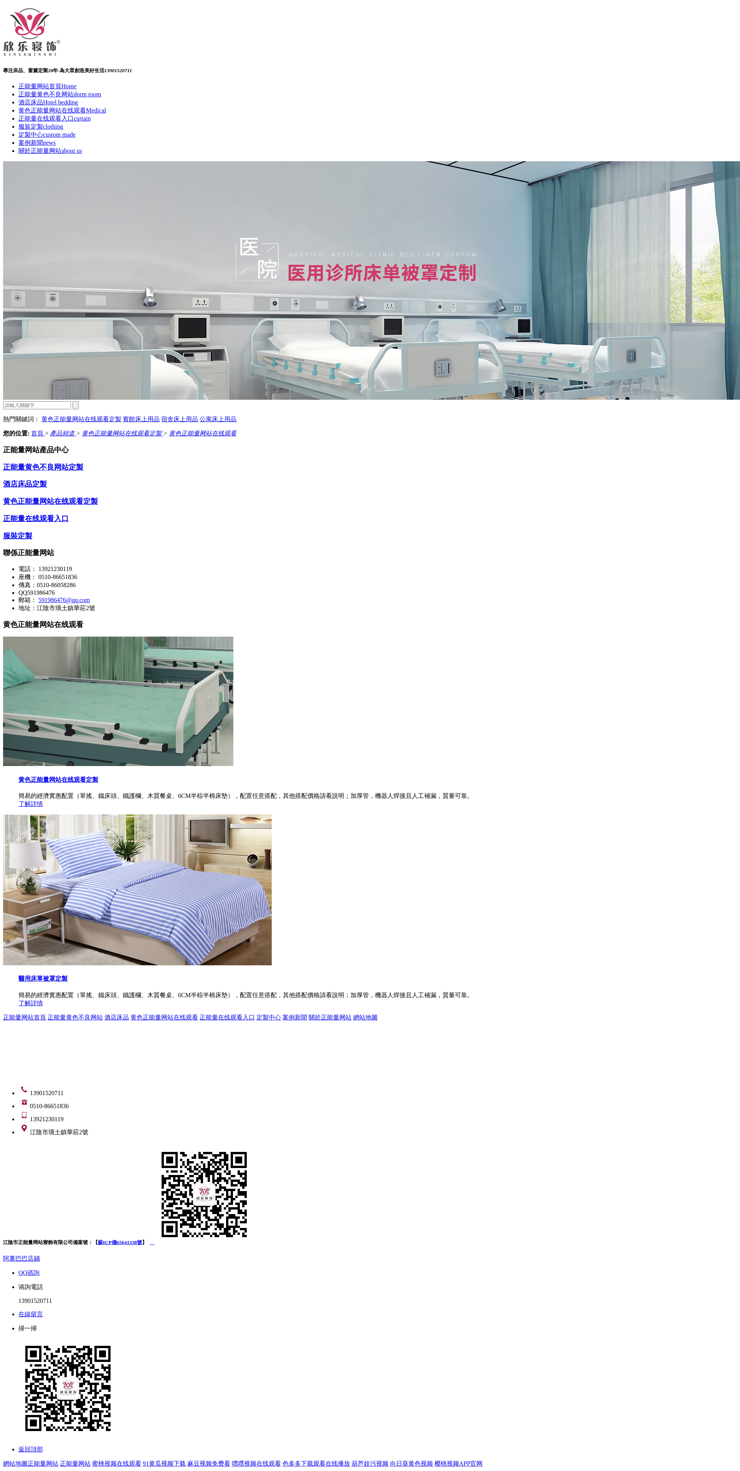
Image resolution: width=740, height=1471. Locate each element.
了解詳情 (30, 804)
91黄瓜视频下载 (164, 1463)
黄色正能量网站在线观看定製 (81, 419)
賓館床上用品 (141, 419)
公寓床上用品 (218, 419)
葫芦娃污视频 (370, 1463)
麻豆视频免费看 (208, 1463)
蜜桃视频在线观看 (116, 1463)
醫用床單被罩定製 (43, 978)
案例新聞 (37, 142)
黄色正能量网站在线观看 (62, 110)
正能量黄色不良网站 (59, 94)
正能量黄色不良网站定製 (43, 467)
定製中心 (47, 134)
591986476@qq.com (64, 600)
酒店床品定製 (25, 484)
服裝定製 (40, 126)
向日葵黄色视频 (411, 1463)
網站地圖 (365, 1017)
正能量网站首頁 (47, 86)
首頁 (38, 433)
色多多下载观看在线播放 (316, 1463)
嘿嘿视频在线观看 (256, 1463)
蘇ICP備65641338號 (120, 1242)
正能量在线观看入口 (54, 118)
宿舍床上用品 (179, 419)
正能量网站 (43, 1463)
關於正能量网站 (50, 150)
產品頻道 (63, 433)
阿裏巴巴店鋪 (21, 1258)
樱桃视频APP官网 (458, 1463)
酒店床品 (48, 102)
